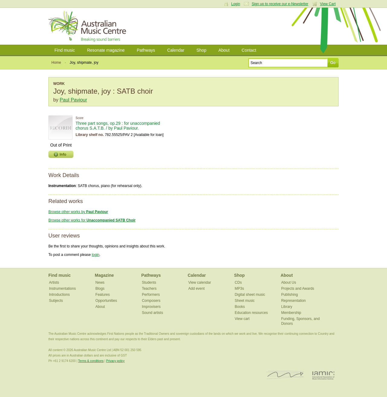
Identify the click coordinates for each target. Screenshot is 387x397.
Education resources (251, 313)
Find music (64, 50)
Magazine (104, 275)
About (223, 50)
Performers (151, 294)
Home (56, 62)
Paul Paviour (73, 99)
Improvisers (151, 307)
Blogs (100, 288)
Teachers (149, 288)
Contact (249, 50)
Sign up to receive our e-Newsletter (280, 4)
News (100, 282)
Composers (151, 301)
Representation (293, 301)
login (95, 255)
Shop (202, 50)
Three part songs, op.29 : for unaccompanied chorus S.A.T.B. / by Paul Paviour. (118, 126)
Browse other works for (92, 220)
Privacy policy (115, 361)
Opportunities (106, 301)
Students (149, 282)
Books (240, 307)
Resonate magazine (106, 50)
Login (235, 4)
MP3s (239, 288)
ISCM (285, 375)
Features (103, 294)
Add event (196, 288)
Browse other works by (78, 212)
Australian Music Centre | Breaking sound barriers (88, 26)
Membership (291, 313)
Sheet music (245, 301)
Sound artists (152, 313)
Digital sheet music (250, 294)
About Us (288, 282)
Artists (54, 282)
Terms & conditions (90, 361)
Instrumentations (62, 288)
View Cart (328, 4)
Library (286, 307)
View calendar (199, 282)
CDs (238, 282)
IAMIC (323, 375)
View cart (242, 319)
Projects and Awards (297, 288)
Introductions (59, 294)
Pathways (146, 50)
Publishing (289, 294)
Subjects (56, 301)
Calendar (175, 50)
